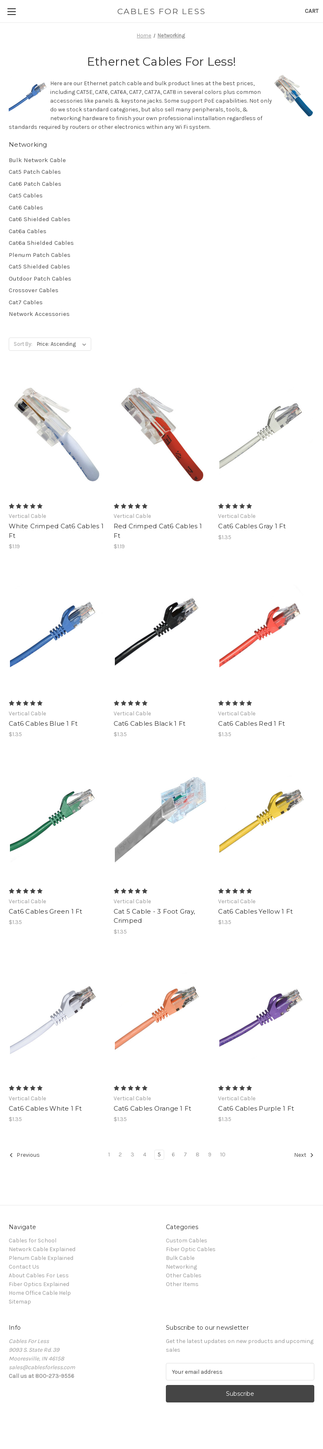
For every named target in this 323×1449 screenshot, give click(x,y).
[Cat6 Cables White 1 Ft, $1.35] (57, 1016)
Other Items (182, 1284)
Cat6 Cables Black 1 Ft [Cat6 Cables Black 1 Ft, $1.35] (150, 723)
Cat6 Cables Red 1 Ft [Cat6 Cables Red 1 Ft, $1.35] (251, 723)
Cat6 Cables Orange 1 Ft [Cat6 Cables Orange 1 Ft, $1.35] (153, 1108)
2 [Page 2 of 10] (120, 1154)
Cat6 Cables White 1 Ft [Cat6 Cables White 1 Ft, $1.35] (45, 1108)
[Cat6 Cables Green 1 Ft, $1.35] (57, 819)
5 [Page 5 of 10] (159, 1154)
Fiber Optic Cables (191, 1249)
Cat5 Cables (26, 195)
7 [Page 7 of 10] (185, 1154)
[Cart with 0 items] (311, 11)
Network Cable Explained (42, 1249)
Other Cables (184, 1275)
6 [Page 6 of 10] (173, 1154)
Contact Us (24, 1266)
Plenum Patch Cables (39, 255)
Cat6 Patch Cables (35, 183)
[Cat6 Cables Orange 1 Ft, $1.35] (162, 1016)
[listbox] (63, 344)
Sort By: (23, 344)
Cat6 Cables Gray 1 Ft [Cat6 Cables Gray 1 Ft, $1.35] (252, 526)
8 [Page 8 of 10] (197, 1154)
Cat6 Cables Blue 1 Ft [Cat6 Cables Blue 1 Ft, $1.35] (43, 723)
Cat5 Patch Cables (35, 171)
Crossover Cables (33, 290)
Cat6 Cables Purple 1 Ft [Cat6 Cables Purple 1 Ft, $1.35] (256, 1108)
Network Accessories (39, 314)
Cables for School (32, 1240)
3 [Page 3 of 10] (132, 1154)
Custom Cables (186, 1240)
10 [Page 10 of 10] (223, 1154)
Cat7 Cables (26, 302)
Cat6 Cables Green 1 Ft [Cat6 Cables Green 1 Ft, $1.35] (46, 911)
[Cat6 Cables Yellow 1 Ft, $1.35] (266, 819)
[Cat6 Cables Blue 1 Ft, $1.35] (57, 631)
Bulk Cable (180, 1258)
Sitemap (20, 1301)
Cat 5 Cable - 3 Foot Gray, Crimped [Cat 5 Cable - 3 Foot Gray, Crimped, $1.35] (154, 916)
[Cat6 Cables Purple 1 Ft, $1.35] (266, 1016)
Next (304, 1155)
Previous (24, 1155)
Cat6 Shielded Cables (39, 219)
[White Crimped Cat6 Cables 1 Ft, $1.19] (57, 434)
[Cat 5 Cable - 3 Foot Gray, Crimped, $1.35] (162, 819)
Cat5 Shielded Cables (39, 266)
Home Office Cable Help (40, 1292)
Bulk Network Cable (37, 160)
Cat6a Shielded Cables (41, 242)
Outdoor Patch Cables (40, 278)
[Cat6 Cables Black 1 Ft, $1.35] (162, 631)
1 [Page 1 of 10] (109, 1154)
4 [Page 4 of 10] (144, 1154)
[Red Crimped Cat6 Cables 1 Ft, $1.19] (162, 434)
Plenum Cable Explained (41, 1258)
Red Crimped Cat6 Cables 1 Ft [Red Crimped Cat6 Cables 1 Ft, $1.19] (158, 531)
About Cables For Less (39, 1275)
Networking (181, 1266)
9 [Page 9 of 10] (209, 1154)
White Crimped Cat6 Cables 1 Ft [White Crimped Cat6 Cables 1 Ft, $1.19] (56, 531)
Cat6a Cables (27, 231)
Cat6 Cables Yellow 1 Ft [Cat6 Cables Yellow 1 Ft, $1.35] (255, 911)
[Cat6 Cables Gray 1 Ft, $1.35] (266, 434)
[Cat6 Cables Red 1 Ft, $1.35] (266, 631)
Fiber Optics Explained (39, 1284)
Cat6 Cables (26, 207)
